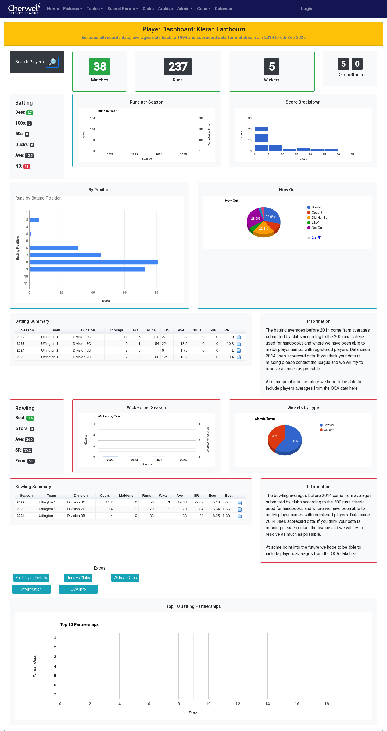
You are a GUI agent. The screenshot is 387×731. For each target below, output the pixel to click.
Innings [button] (116, 330)
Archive (165, 8)
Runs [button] (151, 330)
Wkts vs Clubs (125, 578)
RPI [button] (227, 330)
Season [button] (27, 330)
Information (32, 589)
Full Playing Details (31, 578)
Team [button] (55, 330)
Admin (183, 8)
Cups (202, 8)
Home (53, 8)
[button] (240, 330)
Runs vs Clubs (78, 578)
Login (306, 8)
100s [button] (197, 330)
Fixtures (71, 8)
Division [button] (88, 330)
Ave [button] (181, 330)
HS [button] (167, 330)
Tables (93, 8)
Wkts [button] (163, 496)
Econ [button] (213, 496)
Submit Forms (121, 8)
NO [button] (135, 330)
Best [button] (229, 496)
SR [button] (196, 496)
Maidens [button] (126, 496)
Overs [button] (105, 496)
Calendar (223, 8)
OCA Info (78, 589)
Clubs (148, 8)
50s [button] (213, 330)
